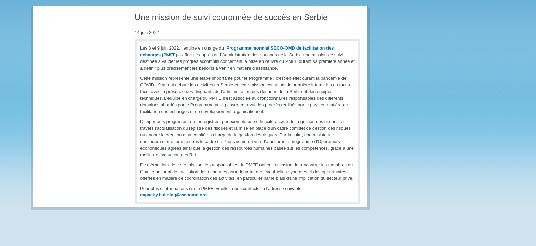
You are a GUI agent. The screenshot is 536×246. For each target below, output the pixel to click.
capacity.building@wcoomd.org (173, 194)
